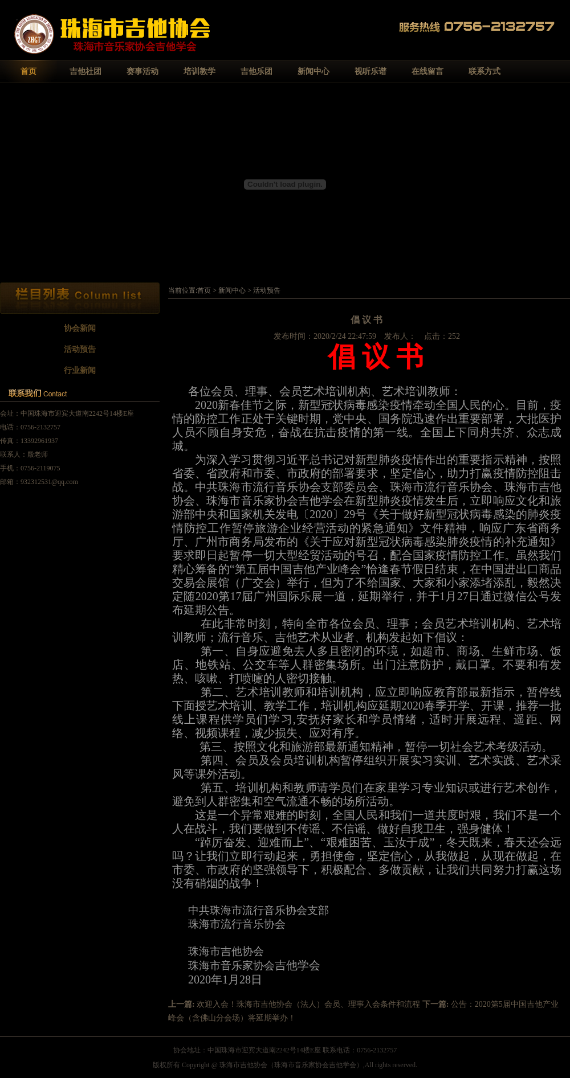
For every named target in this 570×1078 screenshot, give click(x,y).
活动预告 (80, 349)
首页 (28, 71)
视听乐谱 (370, 71)
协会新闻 (80, 328)
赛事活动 (142, 71)
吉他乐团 (256, 71)
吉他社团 (85, 71)
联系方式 (484, 71)
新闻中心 (313, 71)
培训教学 (199, 71)
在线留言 (427, 71)
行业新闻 (80, 370)
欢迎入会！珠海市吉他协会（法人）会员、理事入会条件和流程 (308, 1004)
